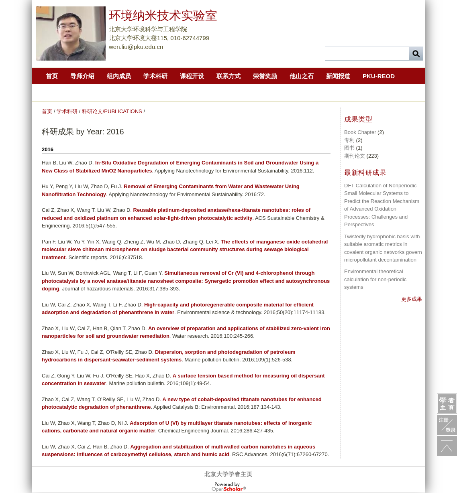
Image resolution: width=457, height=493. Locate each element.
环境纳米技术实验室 (163, 15)
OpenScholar (229, 487)
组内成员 (119, 76)
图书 (349, 148)
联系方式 (228, 76)
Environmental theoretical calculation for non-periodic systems (375, 279)
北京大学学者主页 (228, 474)
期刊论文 (354, 156)
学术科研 (155, 76)
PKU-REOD (379, 76)
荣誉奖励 (265, 76)
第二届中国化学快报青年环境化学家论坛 (138, 92)
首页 (52, 76)
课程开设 (192, 76)
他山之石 (302, 76)
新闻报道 (338, 76)
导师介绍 (82, 76)
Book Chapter (360, 132)
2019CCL (58, 92)
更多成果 (411, 299)
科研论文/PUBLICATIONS (112, 111)
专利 (349, 140)
